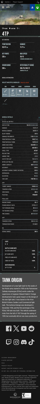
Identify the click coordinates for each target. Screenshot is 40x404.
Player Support (7, 360)
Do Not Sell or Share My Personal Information (18, 371)
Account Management (9, 357)
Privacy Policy (7, 365)
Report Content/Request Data (12, 368)
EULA (3, 363)
